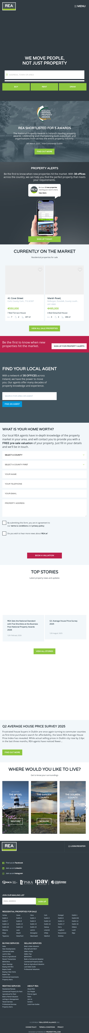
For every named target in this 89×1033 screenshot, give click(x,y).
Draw (73, 87)
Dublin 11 (61, 917)
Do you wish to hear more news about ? (27, 531)
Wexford (47, 932)
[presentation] (20, 539)
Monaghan (33, 929)
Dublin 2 (5, 914)
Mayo (4, 929)
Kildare (74, 923)
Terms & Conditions (47, 1023)
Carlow (4, 911)
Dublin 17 (61, 920)
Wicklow (61, 932)
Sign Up (43, 898)
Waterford (19, 932)
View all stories (44, 647)
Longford (61, 926)
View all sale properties (44, 326)
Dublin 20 (5, 923)
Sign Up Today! (44, 239)
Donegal (61, 911)
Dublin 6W (75, 914)
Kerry (60, 923)
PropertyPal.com (53, 1027)
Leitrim (32, 926)
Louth (74, 926)
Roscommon (62, 929)
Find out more (44, 151)
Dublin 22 (19, 923)
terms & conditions (19, 523)
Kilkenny (5, 926)
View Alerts (43, 193)
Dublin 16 (47, 920)
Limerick (47, 926)
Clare (32, 911)
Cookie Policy (30, 1023)
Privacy (61, 1023)
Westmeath (34, 932)
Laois (18, 926)
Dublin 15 (33, 920)
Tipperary (5, 932)
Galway (46, 923)
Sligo (73, 929)
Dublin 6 (61, 914)
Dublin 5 (47, 914)
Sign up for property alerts (69, 341)
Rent (44, 87)
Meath (18, 929)
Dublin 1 (74, 911)
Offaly (46, 929)
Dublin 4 (33, 914)
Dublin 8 (19, 917)
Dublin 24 (33, 923)
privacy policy (38, 523)
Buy (16, 87)
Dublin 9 (33, 917)
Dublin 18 (75, 920)
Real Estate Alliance (47, 1018)
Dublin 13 (5, 920)
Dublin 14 (19, 920)
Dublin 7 (5, 917)
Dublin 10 (47, 917)
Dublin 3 (19, 914)
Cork (45, 911)
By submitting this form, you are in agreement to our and (28, 522)
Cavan (18, 911)
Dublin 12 (75, 917)
